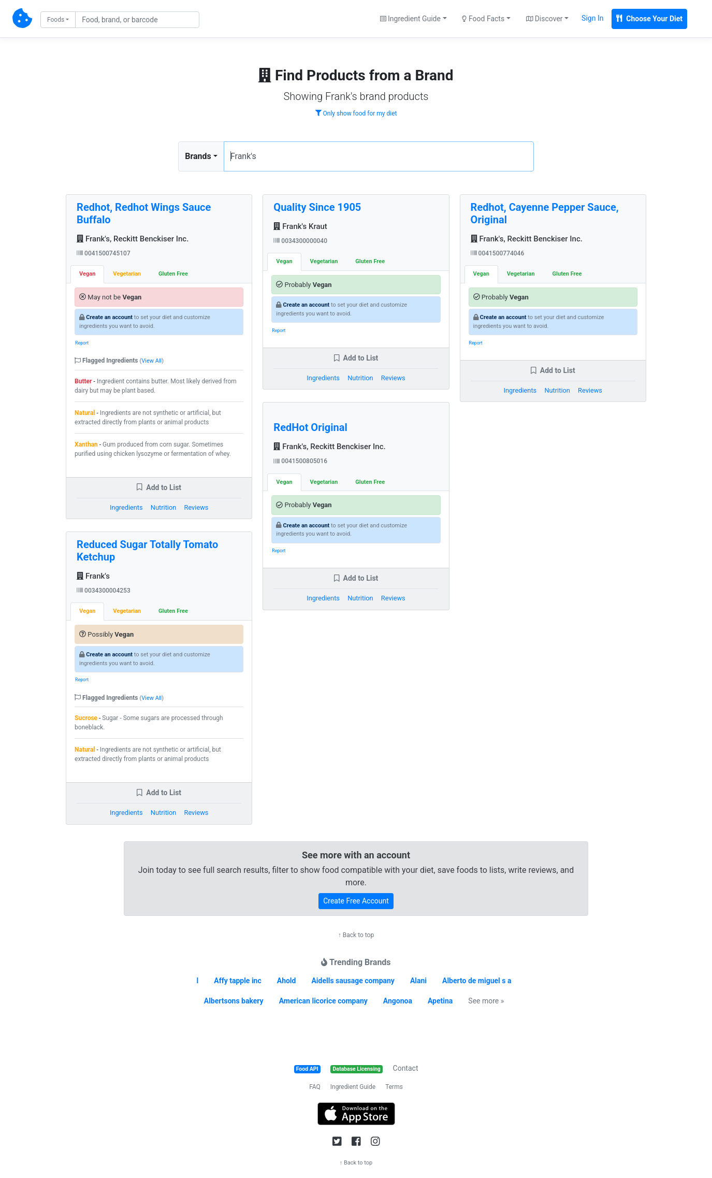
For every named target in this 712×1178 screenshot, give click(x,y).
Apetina (440, 1001)
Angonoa (397, 1001)
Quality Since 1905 (317, 207)
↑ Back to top (356, 935)
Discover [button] (544, 19)
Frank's (93, 576)
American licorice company (323, 1001)
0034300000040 (300, 241)
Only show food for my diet (356, 113)
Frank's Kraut (300, 226)
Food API (307, 1069)
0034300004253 (103, 590)
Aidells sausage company (352, 980)
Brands (198, 156)
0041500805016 (300, 461)
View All (151, 360)
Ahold (286, 980)
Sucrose (86, 718)
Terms (394, 1086)
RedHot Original (310, 427)
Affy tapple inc (237, 980)
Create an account (109, 317)
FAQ (315, 1086)
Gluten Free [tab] (173, 273)
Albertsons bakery (234, 1001)
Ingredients (126, 507)
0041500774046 (498, 253)
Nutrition (163, 507)
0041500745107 (103, 253)
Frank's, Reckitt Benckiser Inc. (132, 238)
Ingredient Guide (352, 1086)
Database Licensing (357, 1069)
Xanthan (86, 444)
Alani (418, 980)
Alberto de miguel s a (476, 980)
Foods (55, 19)
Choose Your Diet (649, 19)
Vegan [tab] (87, 273)
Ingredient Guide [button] (410, 19)
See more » (486, 1001)
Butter (83, 381)
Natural (85, 412)
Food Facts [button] (483, 19)
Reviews (196, 507)
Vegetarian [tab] (127, 273)
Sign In (592, 18)
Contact (405, 1068)
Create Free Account (356, 901)
